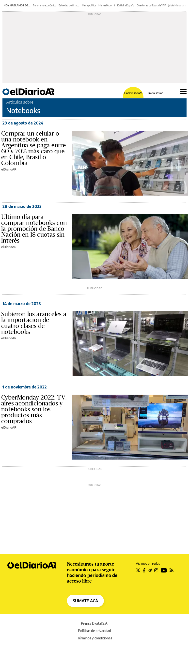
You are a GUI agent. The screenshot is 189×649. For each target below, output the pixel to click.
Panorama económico (44, 5)
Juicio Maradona (177, 5)
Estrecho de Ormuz (69, 5)
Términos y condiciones (94, 638)
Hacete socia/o (133, 93)
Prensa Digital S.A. (94, 623)
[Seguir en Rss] (171, 570)
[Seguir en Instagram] (156, 570)
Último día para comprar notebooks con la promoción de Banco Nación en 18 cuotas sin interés (34, 229)
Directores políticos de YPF (151, 5)
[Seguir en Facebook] (144, 570)
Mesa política (89, 5)
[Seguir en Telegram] (150, 570)
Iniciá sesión (155, 93)
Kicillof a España (125, 5)
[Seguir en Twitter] (138, 570)
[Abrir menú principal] (183, 91)
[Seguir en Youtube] (164, 570)
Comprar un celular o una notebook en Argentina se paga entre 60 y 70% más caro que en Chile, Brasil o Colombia (33, 148)
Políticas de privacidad (94, 631)
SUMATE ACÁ (85, 600)
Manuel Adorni (106, 5)
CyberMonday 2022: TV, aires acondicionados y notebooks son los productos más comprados (34, 409)
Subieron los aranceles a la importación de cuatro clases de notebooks (33, 323)
